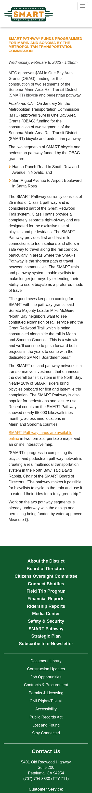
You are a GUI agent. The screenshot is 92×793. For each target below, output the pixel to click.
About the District (46, 561)
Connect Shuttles (46, 583)
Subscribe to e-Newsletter (46, 643)
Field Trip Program (46, 591)
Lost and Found (46, 725)
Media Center (46, 613)
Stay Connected (46, 733)
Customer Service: (46, 789)
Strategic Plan (46, 636)
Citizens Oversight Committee (45, 576)
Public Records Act (45, 717)
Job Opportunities (46, 677)
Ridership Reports (46, 606)
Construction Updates (46, 669)
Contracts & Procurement (46, 685)
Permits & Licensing (46, 693)
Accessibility (46, 709)
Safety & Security (46, 621)
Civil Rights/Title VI (46, 701)
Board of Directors (45, 568)
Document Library (45, 661)
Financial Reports (46, 598)
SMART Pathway (45, 628)
